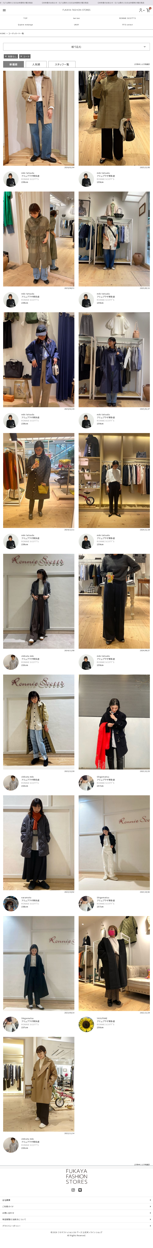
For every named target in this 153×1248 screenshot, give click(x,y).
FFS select (127, 25)
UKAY (76, 25)
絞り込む (76, 47)
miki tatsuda (27, 172)
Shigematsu (103, 776)
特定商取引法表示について (14, 1219)
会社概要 (6, 1200)
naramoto (26, 897)
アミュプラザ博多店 (30, 175)
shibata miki (27, 655)
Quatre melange (25, 25)
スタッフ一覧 (62, 64)
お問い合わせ (8, 1213)
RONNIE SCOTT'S (127, 18)
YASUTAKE (102, 1018)
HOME (3, 33)
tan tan (76, 18)
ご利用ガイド (8, 1206)
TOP (25, 18)
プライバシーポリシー (11, 1225)
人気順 (36, 64)
